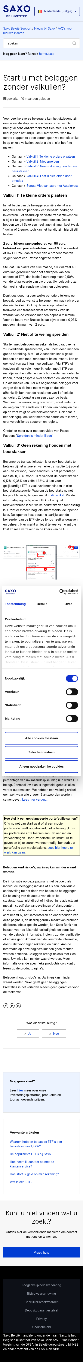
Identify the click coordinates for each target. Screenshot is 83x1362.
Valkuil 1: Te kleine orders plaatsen (51, 156)
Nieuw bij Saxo (44, 28)
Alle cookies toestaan (41, 738)
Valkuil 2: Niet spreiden (43, 161)
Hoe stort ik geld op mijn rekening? (34, 1174)
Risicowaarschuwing (41, 1293)
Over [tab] (68, 604)
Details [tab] (42, 604)
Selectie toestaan (41, 752)
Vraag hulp (41, 1252)
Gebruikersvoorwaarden (41, 1302)
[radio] (28, 1033)
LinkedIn (18, 1006)
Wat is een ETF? (21, 1182)
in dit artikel (56, 495)
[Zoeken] (41, 43)
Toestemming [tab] (15, 604)
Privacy (41, 1319)
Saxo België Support (17, 28)
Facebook (6, 1006)
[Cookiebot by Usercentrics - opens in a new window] (59, 592)
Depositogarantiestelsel (41, 1310)
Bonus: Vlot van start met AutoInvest (52, 185)
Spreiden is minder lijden (34, 435)
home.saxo (46, 53)
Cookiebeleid (41, 1327)
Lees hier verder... (35, 799)
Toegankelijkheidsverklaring (41, 1285)
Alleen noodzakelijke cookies (41, 766)
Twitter (12, 1006)
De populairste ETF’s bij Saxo (30, 1154)
